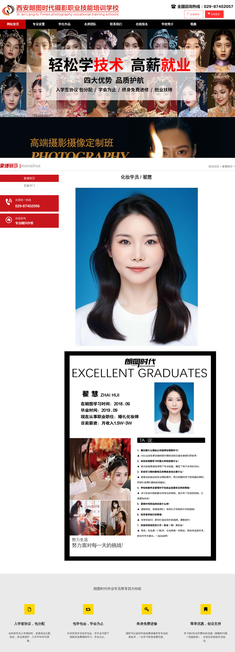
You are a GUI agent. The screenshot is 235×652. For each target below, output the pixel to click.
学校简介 (167, 24)
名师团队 (90, 24)
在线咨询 (192, 14)
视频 (193, 24)
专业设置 (39, 24)
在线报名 (213, 14)
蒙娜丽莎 (227, 166)
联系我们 (116, 24)
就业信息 (213, 166)
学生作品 (64, 24)
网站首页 (13, 24)
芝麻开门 (29, 185)
